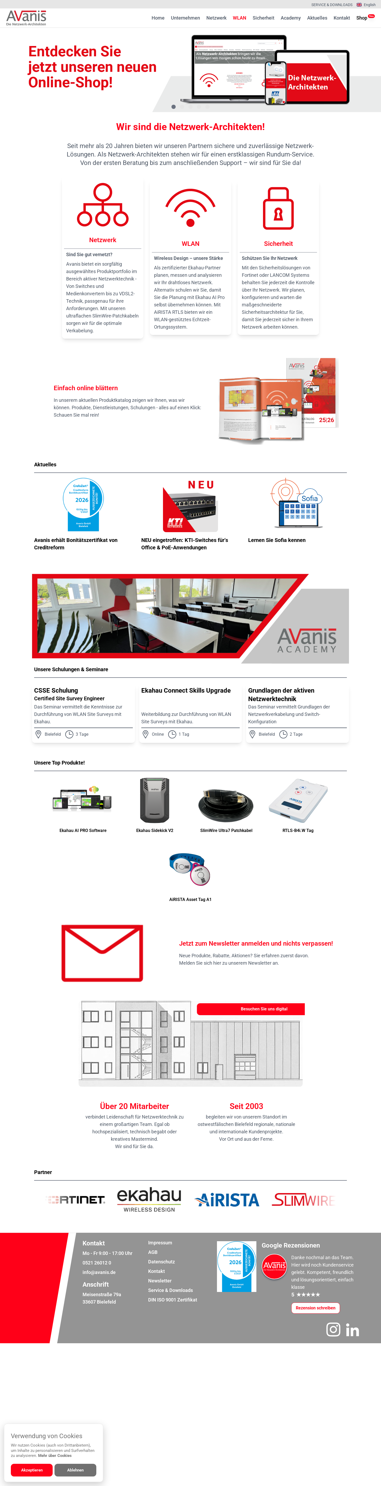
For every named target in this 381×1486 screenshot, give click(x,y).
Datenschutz (161, 1404)
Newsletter (159, 1423)
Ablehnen (75, 1470)
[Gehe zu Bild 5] (207, 107)
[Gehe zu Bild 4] (199, 107)
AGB (152, 1395)
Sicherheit (263, 18)
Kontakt (342, 18)
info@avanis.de (99, 1415)
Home (158, 18)
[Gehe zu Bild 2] (182, 107)
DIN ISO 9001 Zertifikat (172, 1442)
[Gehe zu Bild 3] (190, 107)
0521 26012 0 (97, 1405)
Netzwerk (216, 18)
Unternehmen (185, 18)
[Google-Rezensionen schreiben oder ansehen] (315, 1450)
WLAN (239, 18)
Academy (291, 18)
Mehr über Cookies (55, 1455)
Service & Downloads (331, 5)
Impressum (160, 1385)
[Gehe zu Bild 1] (173, 107)
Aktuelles (317, 18)
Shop (361, 17)
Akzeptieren (32, 1470)
